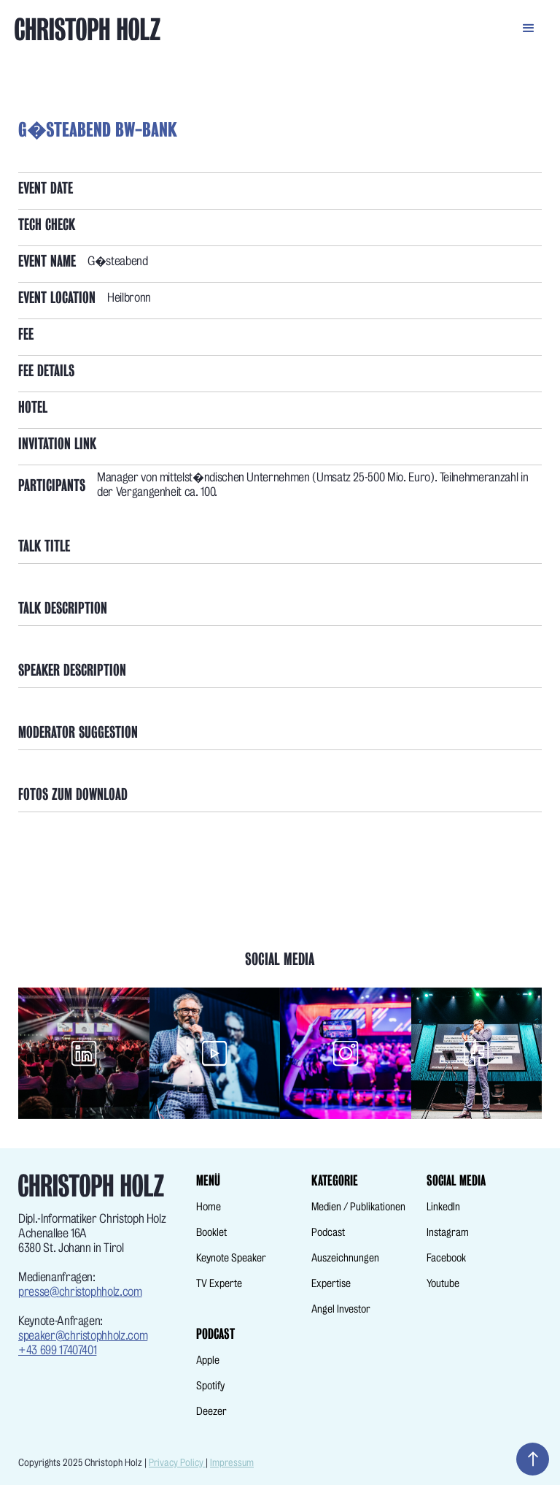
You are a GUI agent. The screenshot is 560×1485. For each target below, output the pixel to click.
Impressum (232, 1462)
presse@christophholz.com (80, 1292)
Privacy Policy (177, 1462)
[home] (276, 29)
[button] (529, 25)
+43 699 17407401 (57, 1350)
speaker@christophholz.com (82, 1336)
